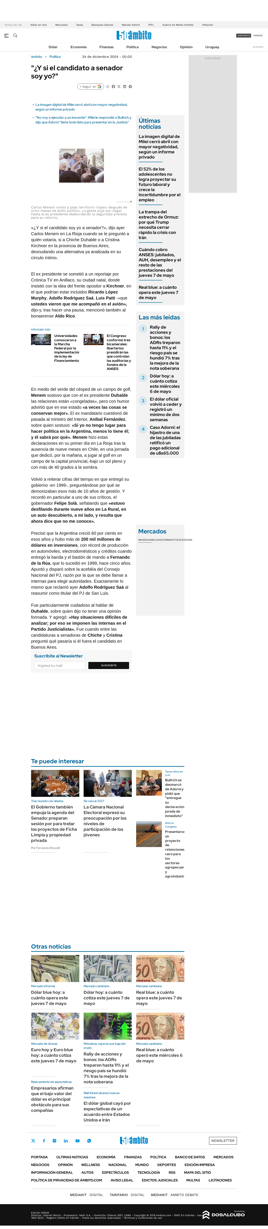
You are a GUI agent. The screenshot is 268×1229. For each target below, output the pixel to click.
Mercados (61, 24)
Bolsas (156, 539)
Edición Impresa (200, 1165)
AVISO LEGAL (122, 1180)
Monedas (144, 539)
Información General (52, 1172)
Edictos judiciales (160, 1180)
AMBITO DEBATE (174, 1195)
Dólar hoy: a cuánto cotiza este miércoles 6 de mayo (165, 383)
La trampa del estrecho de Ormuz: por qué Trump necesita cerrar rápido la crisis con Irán (159, 224)
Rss (172, 1172)
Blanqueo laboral (102, 24)
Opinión (186, 47)
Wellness (90, 1165)
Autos (87, 1172)
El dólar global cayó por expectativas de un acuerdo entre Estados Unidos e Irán (107, 1111)
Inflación (207, 24)
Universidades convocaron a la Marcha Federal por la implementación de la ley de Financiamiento (67, 348)
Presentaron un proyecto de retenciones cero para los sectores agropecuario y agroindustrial (176, 854)
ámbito (36, 56)
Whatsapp (89, 1141)
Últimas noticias (72, 1157)
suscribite (244, 35)
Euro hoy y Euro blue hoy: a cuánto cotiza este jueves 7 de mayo (53, 1055)
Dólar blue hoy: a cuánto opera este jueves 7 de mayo (49, 997)
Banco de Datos (190, 1157)
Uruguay (212, 47)
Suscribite (109, 665)
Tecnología (148, 1172)
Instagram (54, 1141)
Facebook (44, 1141)
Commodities (171, 539)
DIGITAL (86, 1195)
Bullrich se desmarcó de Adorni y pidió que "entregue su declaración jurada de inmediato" (174, 798)
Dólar (53, 47)
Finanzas (106, 47)
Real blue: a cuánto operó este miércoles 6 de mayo (159, 1055)
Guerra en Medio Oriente (178, 24)
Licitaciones (220, 1180)
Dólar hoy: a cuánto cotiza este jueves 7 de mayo (107, 997)
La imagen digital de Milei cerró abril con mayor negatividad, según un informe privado (159, 147)
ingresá (258, 35)
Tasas (79, 24)
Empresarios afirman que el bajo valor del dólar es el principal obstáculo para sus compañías (52, 1099)
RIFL (151, 24)
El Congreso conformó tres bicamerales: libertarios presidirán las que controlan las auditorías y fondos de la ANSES (119, 352)
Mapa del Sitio (197, 1172)
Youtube (77, 1140)
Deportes (166, 1165)
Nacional (117, 1165)
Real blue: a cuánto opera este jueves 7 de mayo (158, 292)
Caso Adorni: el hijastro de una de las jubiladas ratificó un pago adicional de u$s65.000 (165, 440)
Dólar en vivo (38, 24)
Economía (79, 47)
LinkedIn (66, 1141)
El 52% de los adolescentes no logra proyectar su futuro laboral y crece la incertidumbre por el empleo (160, 184)
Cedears (186, 539)
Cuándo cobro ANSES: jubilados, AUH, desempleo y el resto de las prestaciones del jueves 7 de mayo (160, 262)
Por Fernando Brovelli (45, 848)
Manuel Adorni (131, 24)
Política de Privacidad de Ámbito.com (66, 1180)
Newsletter (258, 47)
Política (132, 47)
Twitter (33, 1140)
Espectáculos (115, 1172)
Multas (193, 1180)
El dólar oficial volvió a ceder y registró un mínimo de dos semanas (166, 409)
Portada (39, 1157)
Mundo (142, 1165)
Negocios (159, 47)
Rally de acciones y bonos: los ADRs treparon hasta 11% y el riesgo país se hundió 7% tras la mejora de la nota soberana (165, 347)
